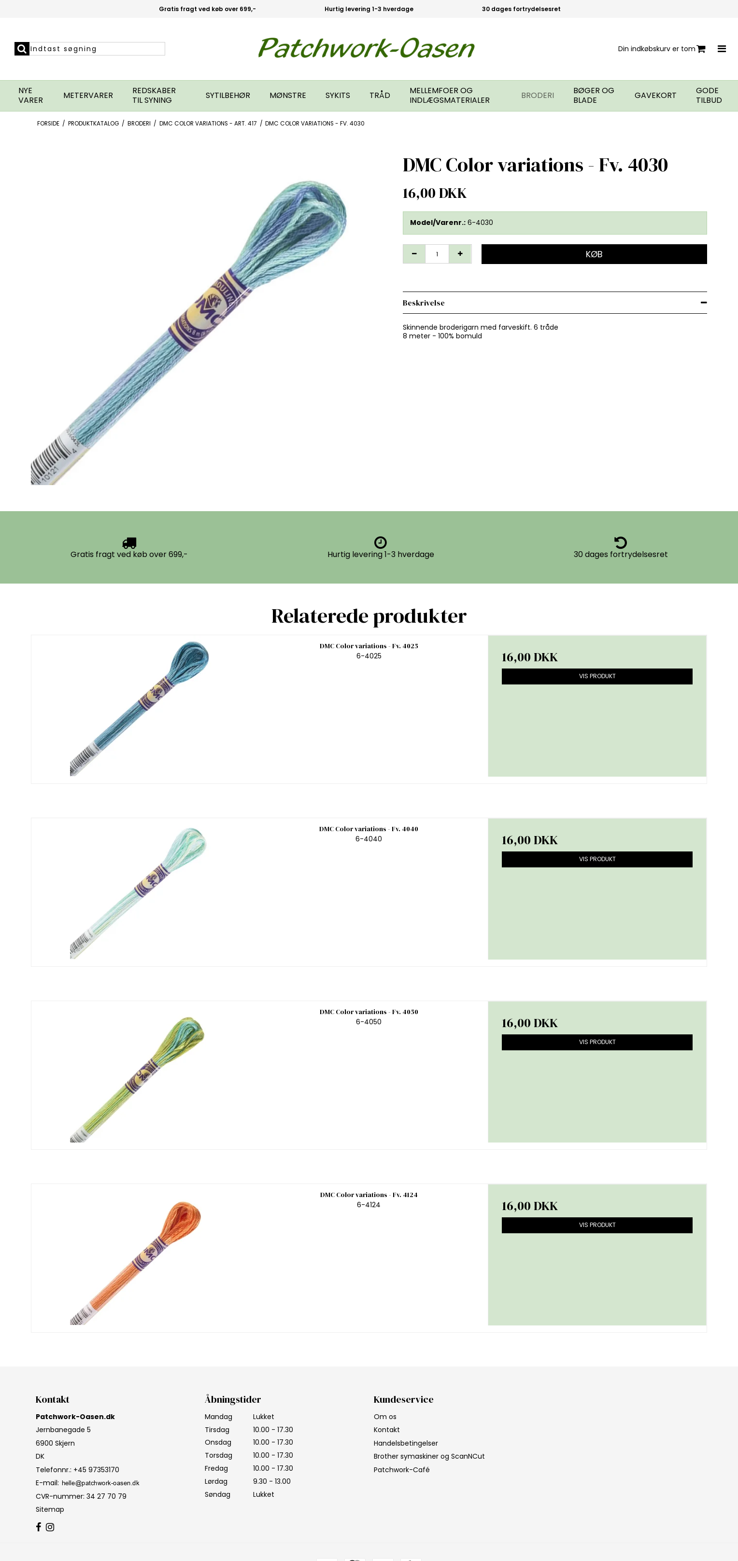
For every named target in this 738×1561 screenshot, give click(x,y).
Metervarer (88, 95)
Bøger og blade (593, 95)
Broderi (537, 95)
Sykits (338, 95)
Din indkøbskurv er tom (662, 49)
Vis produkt (597, 676)
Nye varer (30, 95)
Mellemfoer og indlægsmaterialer (450, 95)
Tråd (379, 95)
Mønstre (288, 95)
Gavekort (656, 95)
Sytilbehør (228, 95)
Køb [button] (594, 254)
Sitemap (50, 1509)
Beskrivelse (424, 302)
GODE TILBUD (709, 95)
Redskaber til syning (154, 95)
